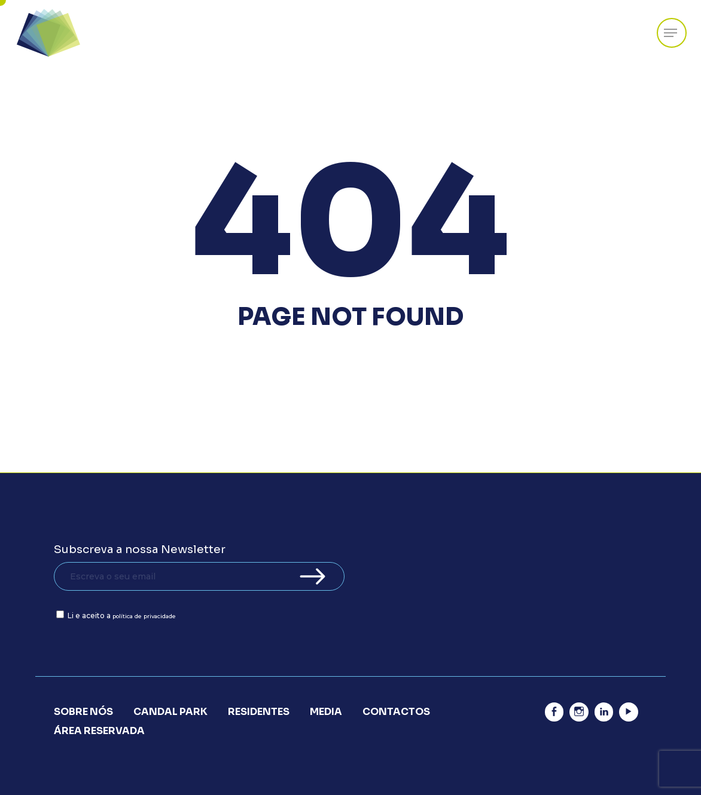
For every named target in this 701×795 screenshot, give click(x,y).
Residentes (258, 711)
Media (326, 711)
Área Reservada (99, 731)
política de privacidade (144, 616)
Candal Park (170, 711)
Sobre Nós (83, 711)
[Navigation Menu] (670, 33)
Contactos (396, 711)
